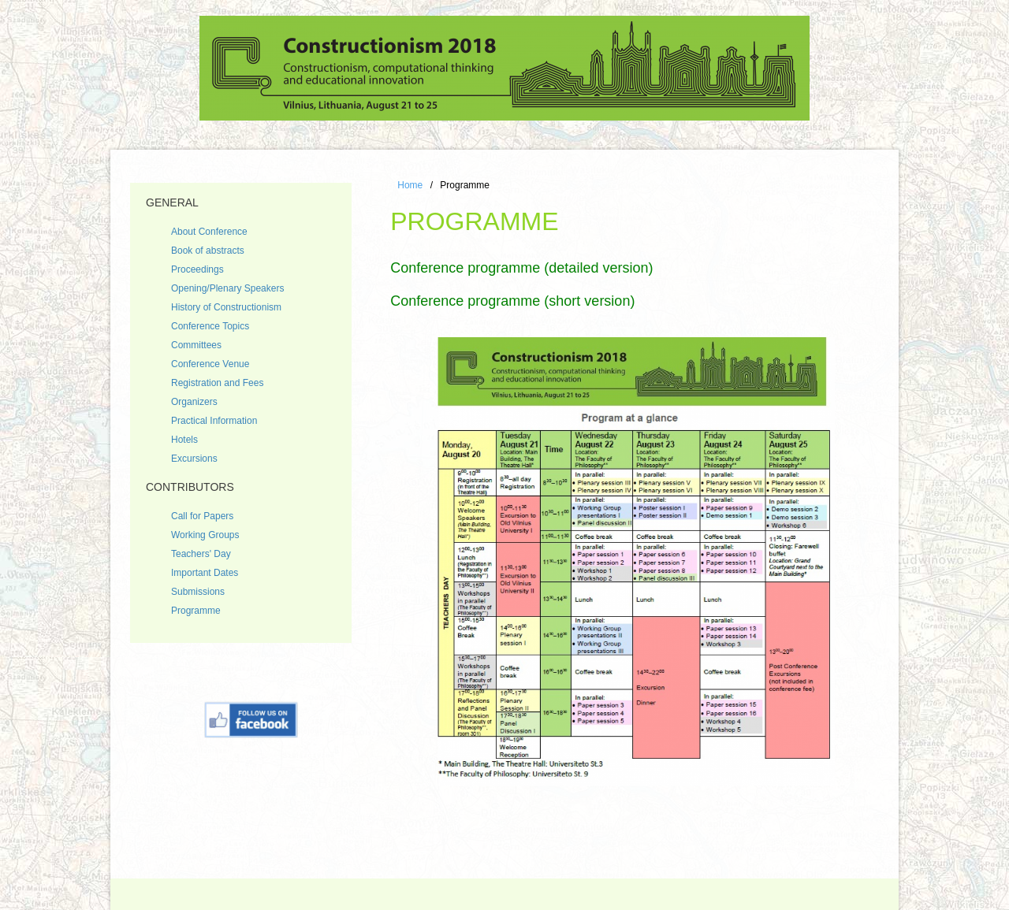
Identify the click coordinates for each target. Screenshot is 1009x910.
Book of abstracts (207, 250)
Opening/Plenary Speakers (227, 288)
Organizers (194, 401)
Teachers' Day (201, 553)
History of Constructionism (226, 307)
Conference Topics (210, 326)
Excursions (194, 458)
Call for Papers (202, 516)
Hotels (184, 439)
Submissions (198, 591)
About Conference (209, 231)
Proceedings (197, 269)
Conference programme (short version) (512, 301)
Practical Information (214, 420)
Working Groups (205, 534)
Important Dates (204, 572)
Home (410, 185)
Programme (196, 610)
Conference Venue (210, 364)
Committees (196, 345)
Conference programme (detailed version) (521, 268)
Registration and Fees (217, 382)
